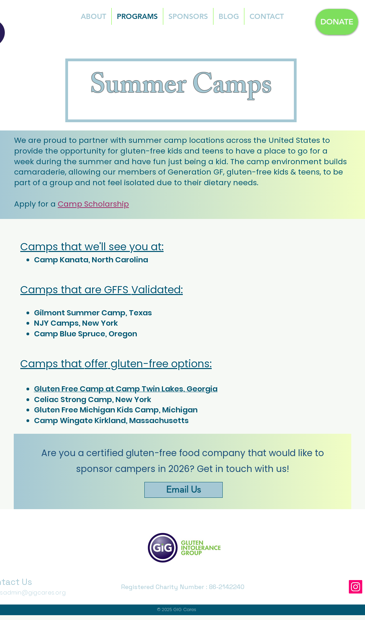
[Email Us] (183, 490)
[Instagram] (355, 586)
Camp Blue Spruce (69, 333)
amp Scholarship (96, 204)
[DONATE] (337, 22)
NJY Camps (56, 323)
